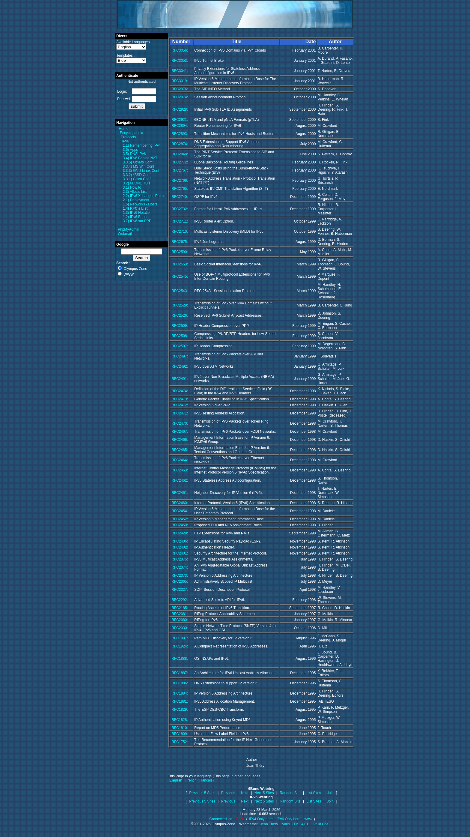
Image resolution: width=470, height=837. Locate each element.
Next (244, 793)
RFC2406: (179, 541)
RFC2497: (179, 356)
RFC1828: (179, 720)
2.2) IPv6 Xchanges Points (144, 196)
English (175, 780)
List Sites (313, 793)
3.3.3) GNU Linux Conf (141, 171)
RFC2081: (179, 614)
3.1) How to (132, 187)
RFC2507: (179, 346)
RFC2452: (179, 519)
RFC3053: (179, 60)
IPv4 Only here (260, 819)
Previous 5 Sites (202, 793)
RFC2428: (179, 533)
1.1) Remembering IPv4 (142, 145)
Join (330, 793)
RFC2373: (179, 575)
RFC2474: (179, 391)
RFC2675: (179, 242)
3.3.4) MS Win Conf (138, 166)
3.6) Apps (130, 150)
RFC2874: (179, 144)
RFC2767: (179, 170)
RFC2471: (179, 413)
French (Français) (199, 780)
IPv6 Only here (288, 819)
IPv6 (125, 141)
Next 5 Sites (264, 793)
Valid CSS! (321, 824)
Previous (228, 793)
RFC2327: (179, 589)
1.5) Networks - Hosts (140, 204)
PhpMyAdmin (128, 229)
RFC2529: (179, 305)
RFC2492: (179, 366)
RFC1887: (179, 673)
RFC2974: (179, 97)
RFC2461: (179, 493)
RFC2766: (179, 180)
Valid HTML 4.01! (295, 824)
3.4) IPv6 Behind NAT (140, 158)
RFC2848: (179, 154)
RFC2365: (179, 581)
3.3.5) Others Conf (138, 162)
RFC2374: (179, 567)
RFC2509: (179, 326)
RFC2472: (179, 405)
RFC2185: (179, 608)
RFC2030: (179, 628)
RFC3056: (179, 50)
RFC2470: (179, 423)
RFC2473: (179, 399)
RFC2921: (179, 120)
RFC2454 (179, 511)
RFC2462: (179, 480)
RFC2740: (179, 197)
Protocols (128, 137)
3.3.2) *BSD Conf (136, 175)
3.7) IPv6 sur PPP (137, 221)
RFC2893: (179, 134)
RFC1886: (179, 683)
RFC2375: (179, 559)
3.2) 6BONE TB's (136, 183)
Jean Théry (269, 824)
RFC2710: (179, 231)
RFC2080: (179, 620)
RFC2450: (179, 525)
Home (123, 129)
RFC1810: (179, 728)
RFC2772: (179, 162)
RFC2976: (179, 89)
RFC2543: (179, 291)
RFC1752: (179, 742)
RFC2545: (179, 276)
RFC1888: (179, 658)
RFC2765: (179, 189)
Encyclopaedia (131, 133)
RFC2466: (179, 440)
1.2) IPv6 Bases (135, 217)
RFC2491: (179, 379)
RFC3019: (179, 81)
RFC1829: (179, 709)
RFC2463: (179, 470)
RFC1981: (179, 638)
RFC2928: (179, 109)
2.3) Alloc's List (135, 192)
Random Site (290, 793)
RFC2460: (179, 503)
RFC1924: (179, 646)
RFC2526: (179, 315)
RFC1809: (179, 734)
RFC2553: (179, 264)
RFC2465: (179, 450)
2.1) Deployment (136, 200)
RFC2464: (179, 460)
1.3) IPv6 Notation (137, 213)
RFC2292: (179, 600)
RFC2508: (179, 336)
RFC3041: (179, 71)
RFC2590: (179, 252)
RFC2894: (179, 126)
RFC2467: (179, 431)
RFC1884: (179, 693)
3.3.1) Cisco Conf (137, 179)
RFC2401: (179, 553)
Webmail (125, 234)
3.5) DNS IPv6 (134, 154)
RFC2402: (179, 547)
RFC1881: (179, 701)
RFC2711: (179, 221)
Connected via (221, 819)
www (308, 819)
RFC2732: (179, 209)
